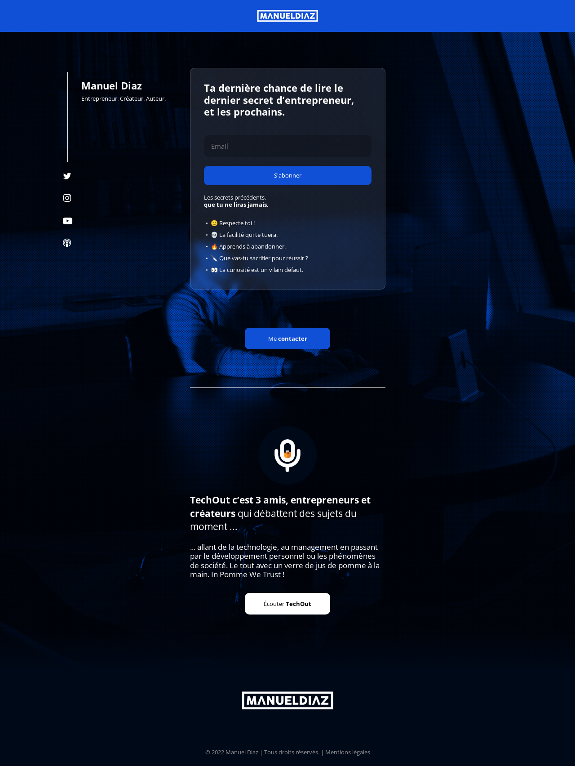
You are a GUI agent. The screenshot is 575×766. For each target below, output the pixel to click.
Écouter (287, 604)
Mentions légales (347, 752)
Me (287, 338)
